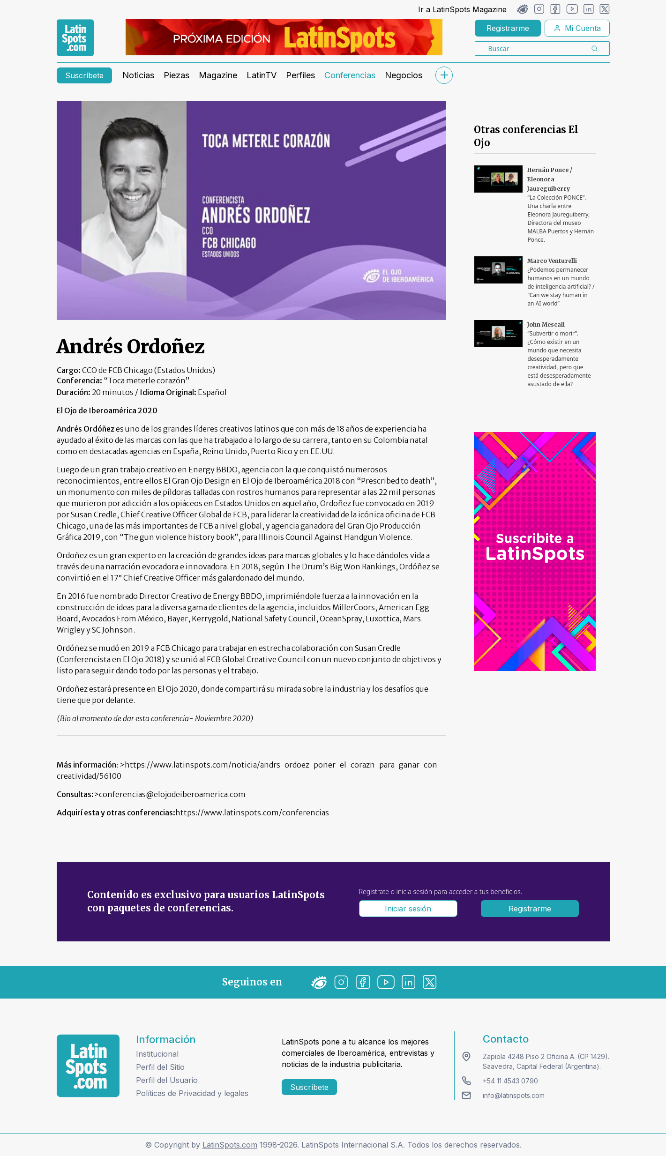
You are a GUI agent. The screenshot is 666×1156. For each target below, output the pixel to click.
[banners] (284, 37)
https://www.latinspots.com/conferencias (252, 812)
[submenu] (444, 75)
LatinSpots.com (229, 1144)
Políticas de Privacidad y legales (192, 1093)
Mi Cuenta (577, 28)
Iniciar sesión (408, 908)
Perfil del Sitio (160, 1067)
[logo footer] (88, 1065)
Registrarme (507, 28)
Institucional (157, 1054)
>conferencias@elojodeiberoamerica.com (170, 794)
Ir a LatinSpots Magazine (462, 9)
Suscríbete (84, 75)
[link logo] (75, 38)
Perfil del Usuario (167, 1080)
